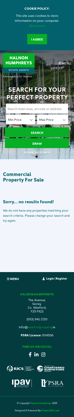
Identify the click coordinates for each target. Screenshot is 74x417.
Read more (37, 25)
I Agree (37, 39)
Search (37, 132)
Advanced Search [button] (37, 152)
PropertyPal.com (50, 410)
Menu (64, 63)
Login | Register (56, 278)
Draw (37, 143)
